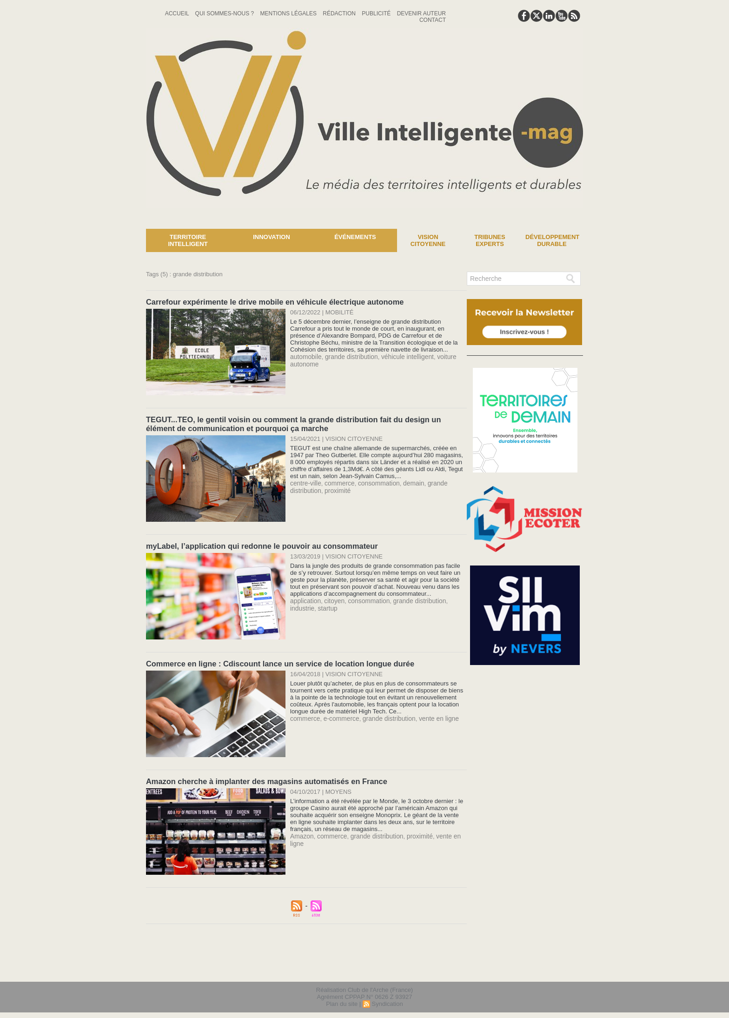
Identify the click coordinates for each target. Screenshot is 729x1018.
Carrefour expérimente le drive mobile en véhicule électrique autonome (272, 302)
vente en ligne (431, 715)
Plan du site (342, 1001)
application (304, 598)
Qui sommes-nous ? (225, 13)
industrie (452, 598)
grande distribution (348, 356)
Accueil (178, 13)
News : (11, 222)
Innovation (271, 236)
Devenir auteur (421, 13)
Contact (432, 20)
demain (407, 481)
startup (299, 605)
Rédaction (340, 13)
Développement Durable (552, 240)
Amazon (301, 833)
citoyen (331, 598)
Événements (355, 236)
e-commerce (338, 715)
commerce (337, 481)
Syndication (387, 1001)
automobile (305, 356)
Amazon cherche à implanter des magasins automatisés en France (263, 779)
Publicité (377, 13)
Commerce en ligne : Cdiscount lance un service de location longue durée (277, 661)
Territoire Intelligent (187, 240)
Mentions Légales (289, 13)
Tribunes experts (489, 240)
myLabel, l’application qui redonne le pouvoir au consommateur (259, 544)
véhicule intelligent (400, 356)
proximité (335, 488)
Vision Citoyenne (428, 240)
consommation (374, 481)
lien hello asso (553, 966)
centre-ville (304, 481)
